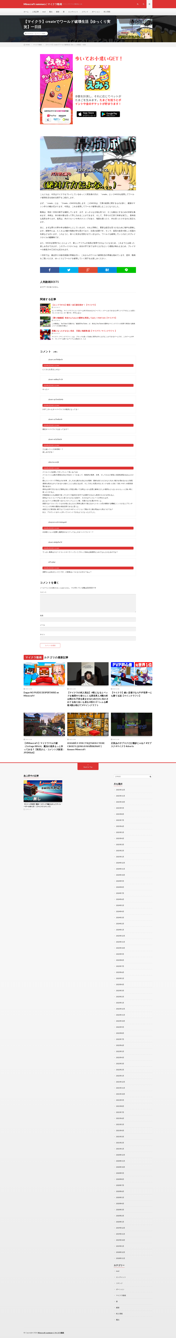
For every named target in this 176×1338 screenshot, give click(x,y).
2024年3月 (120, 917)
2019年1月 (120, 1246)
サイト (42, 634)
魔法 (50, 12)
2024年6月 (120, 899)
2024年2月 (120, 924)
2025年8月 (120, 814)
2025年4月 (120, 838)
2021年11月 (120, 1088)
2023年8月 (120, 960)
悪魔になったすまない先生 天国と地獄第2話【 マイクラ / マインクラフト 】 (84, 331)
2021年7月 (120, 1112)
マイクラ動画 (41, 33)
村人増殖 (107, 12)
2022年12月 (120, 1009)
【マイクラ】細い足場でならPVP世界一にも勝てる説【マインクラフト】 (131, 694)
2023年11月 (120, 942)
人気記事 (35, 12)
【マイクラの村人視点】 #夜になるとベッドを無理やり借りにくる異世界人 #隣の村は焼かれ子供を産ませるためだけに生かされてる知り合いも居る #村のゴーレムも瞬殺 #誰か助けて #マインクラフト (87, 698)
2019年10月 (120, 1240)
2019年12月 (120, 1228)
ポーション (96, 12)
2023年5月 (120, 978)
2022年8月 (120, 1033)
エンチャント (73, 12)
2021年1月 (120, 1149)
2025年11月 (120, 796)
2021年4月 (120, 1130)
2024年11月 (120, 869)
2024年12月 (120, 863)
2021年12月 (120, 1082)
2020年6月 (120, 1191)
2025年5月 (120, 832)
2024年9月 (120, 881)
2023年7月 (120, 966)
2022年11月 (120, 1015)
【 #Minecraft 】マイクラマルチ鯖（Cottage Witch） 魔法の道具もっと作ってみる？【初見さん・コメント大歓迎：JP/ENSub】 (44, 748)
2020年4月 (120, 1203)
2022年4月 (120, 1057)
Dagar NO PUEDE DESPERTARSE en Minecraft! (41, 694)
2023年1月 (120, 1003)
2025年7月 (120, 820)
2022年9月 (120, 1027)
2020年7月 (120, 1185)
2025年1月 (120, 857)
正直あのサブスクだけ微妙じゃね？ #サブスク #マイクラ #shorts (131, 745)
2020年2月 (120, 1216)
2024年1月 (120, 930)
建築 (57, 12)
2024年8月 (120, 887)
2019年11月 (120, 1234)
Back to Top (88, 767)
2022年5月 (120, 1051)
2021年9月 (120, 1100)
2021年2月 (120, 1143)
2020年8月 (120, 1179)
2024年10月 (120, 875)
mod (44, 12)
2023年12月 (120, 936)
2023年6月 (120, 972)
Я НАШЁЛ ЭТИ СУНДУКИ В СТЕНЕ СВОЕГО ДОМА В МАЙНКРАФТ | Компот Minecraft (86, 746)
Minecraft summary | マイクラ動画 (51, 1333)
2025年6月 (120, 826)
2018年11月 (120, 1258)
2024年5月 (120, 905)
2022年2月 (120, 1070)
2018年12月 (120, 1252)
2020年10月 (120, 1167)
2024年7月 (120, 893)
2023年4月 (120, 984)
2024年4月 (120, 911)
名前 (41, 615)
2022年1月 (120, 1076)
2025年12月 (120, 790)
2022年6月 (120, 1045)
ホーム (26, 12)
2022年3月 (120, 1064)
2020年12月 (120, 1155)
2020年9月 (120, 1173)
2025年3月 (120, 844)
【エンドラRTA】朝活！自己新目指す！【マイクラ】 (74, 305)
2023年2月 (120, 997)
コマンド (85, 12)
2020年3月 (120, 1210)
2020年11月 (120, 1161)
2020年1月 (120, 1222)
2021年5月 (120, 1124)
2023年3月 (120, 991)
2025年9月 (120, 808)
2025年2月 (120, 851)
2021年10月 (120, 1094)
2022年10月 (120, 1021)
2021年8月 (120, 1106)
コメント (43, 592)
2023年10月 (120, 948)
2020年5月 (120, 1197)
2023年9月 (120, 954)
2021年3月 (120, 1137)
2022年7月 (120, 1039)
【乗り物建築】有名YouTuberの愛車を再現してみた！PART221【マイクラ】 (84, 318)
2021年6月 (120, 1118)
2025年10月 (120, 802)
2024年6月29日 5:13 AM (51, 365)
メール (42, 625)
